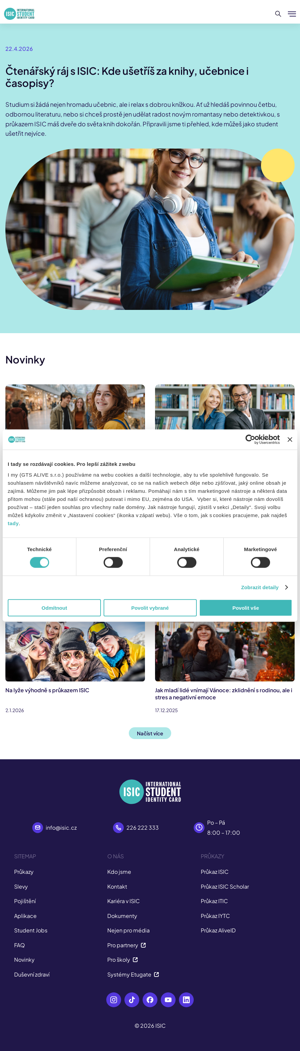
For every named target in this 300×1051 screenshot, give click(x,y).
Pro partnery (126, 945)
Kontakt (117, 886)
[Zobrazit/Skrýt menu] (292, 14)
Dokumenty (122, 915)
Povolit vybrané (150, 607)
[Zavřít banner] (290, 439)
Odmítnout (54, 607)
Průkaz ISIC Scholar (225, 886)
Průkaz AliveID (218, 930)
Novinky (24, 959)
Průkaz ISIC (215, 871)
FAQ (19, 945)
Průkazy (24, 871)
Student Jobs (30, 930)
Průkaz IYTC (215, 915)
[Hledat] (278, 14)
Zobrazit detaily (260, 587)
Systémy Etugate (133, 974)
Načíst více (150, 733)
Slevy (21, 886)
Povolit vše (245, 607)
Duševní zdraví (31, 974)
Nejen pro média (128, 930)
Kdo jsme (119, 871)
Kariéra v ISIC (123, 900)
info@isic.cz (61, 827)
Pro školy (122, 959)
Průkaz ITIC (214, 900)
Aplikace (25, 915)
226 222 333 (142, 827)
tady (13, 523)
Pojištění (25, 900)
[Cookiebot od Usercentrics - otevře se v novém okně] (250, 440)
